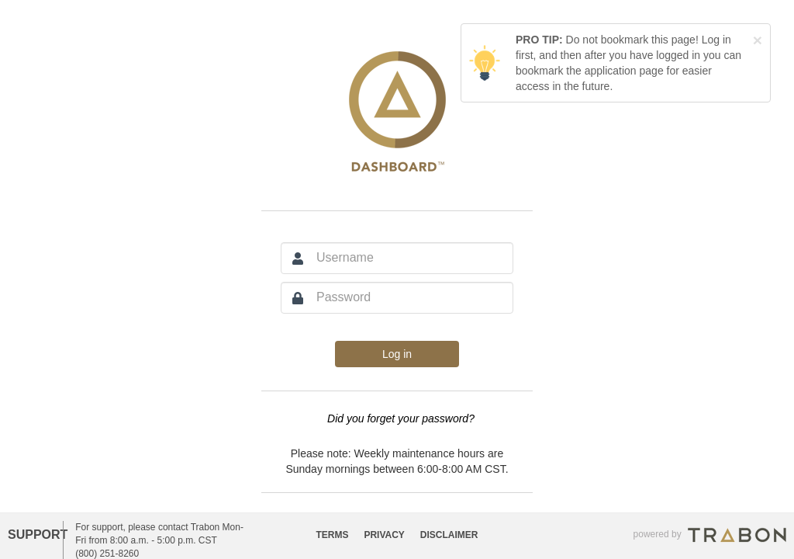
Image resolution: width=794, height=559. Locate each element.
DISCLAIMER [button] (449, 534)
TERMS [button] (332, 534)
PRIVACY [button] (384, 534)
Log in (397, 354)
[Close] (757, 40)
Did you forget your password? (401, 418)
